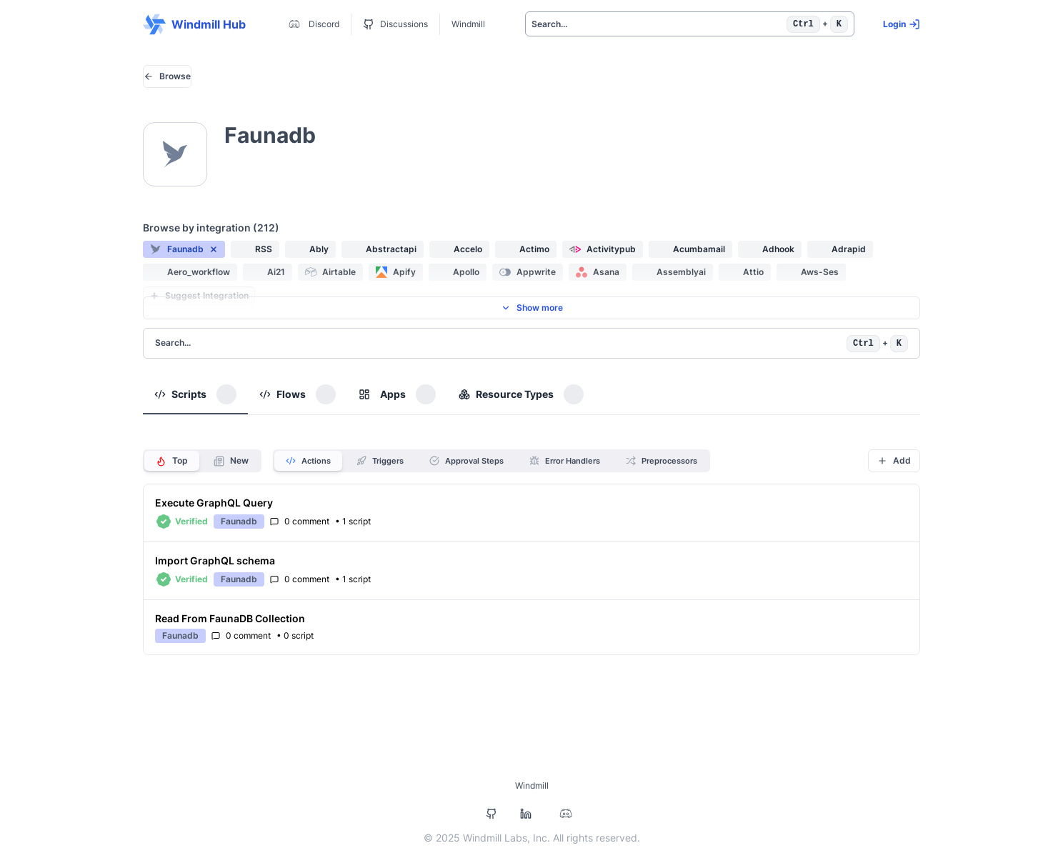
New (231, 461)
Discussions (395, 24)
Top (172, 461)
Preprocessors (661, 461)
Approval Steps (466, 461)
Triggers (380, 461)
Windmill (468, 24)
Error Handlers (564, 461)
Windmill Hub (194, 24)
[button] (184, 249)
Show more (532, 307)
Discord (312, 24)
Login (901, 24)
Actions (308, 461)
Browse (167, 76)
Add (894, 460)
